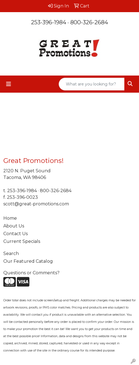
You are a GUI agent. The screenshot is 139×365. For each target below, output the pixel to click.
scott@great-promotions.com (36, 203)
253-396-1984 (48, 22)
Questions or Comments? (31, 272)
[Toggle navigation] (8, 84)
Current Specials (21, 241)
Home (10, 218)
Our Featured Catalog (28, 261)
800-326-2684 (89, 22)
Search (11, 253)
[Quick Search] (92, 84)
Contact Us (15, 233)
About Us (13, 226)
